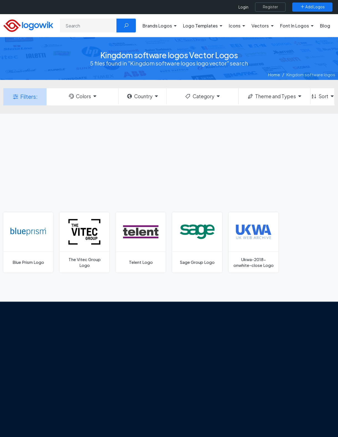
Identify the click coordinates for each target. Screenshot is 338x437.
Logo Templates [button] (200, 26)
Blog (325, 26)
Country (139, 96)
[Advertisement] (169, 162)
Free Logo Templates (276, 344)
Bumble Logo (190, 392)
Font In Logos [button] (294, 26)
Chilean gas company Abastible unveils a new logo (127, 402)
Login (243, 7)
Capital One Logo (194, 383)
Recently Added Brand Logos (284, 383)
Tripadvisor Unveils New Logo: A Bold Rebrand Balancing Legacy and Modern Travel (128, 372)
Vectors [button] (260, 26)
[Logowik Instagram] (42, 399)
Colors (79, 96)
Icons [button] (234, 26)
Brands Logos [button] (157, 26)
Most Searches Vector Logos (283, 412)
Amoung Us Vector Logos (201, 334)
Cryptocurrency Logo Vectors (285, 402)
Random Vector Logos (277, 422)
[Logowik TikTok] (76, 399)
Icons (261, 354)
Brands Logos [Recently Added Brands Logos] (269, 334)
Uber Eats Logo (191, 373)
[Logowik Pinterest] (54, 399)
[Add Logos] (312, 6)
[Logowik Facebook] (19, 399)
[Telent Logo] (141, 242)
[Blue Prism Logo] (28, 242)
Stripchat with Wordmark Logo (206, 412)
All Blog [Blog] (105, 415)
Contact (27, 365)
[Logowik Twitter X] (31, 399)
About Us (27, 355)
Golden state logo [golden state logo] (194, 402)
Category (199, 96)
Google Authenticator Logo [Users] (203, 344)
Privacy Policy (32, 375)
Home (274, 74)
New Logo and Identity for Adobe (129, 389)
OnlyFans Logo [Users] (191, 354)
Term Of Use (31, 385)
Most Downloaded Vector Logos (287, 392)
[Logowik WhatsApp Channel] (20, 409)
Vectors (263, 363)
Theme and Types (271, 96)
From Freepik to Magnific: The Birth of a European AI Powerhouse (130, 337)
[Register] (270, 6)
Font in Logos (269, 373)
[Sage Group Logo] (197, 242)
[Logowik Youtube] (65, 399)
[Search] (88, 25)
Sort (319, 96)
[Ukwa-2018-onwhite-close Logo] (253, 242)
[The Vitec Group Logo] (84, 242)
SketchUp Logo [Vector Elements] (192, 363)
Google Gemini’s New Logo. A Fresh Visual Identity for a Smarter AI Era (131, 353)
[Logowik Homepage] (28, 25)
